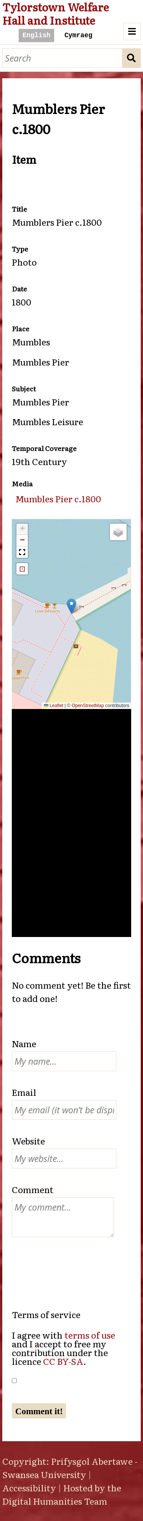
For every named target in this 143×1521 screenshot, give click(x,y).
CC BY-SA (63, 1361)
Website (28, 1140)
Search (131, 58)
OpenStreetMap (88, 705)
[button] (71, 606)
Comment (32, 1189)
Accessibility (29, 1487)
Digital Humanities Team (54, 1500)
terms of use (89, 1334)
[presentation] (70, 1265)
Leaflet (53, 705)
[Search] (62, 58)
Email (24, 1092)
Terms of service (46, 1314)
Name (24, 1043)
